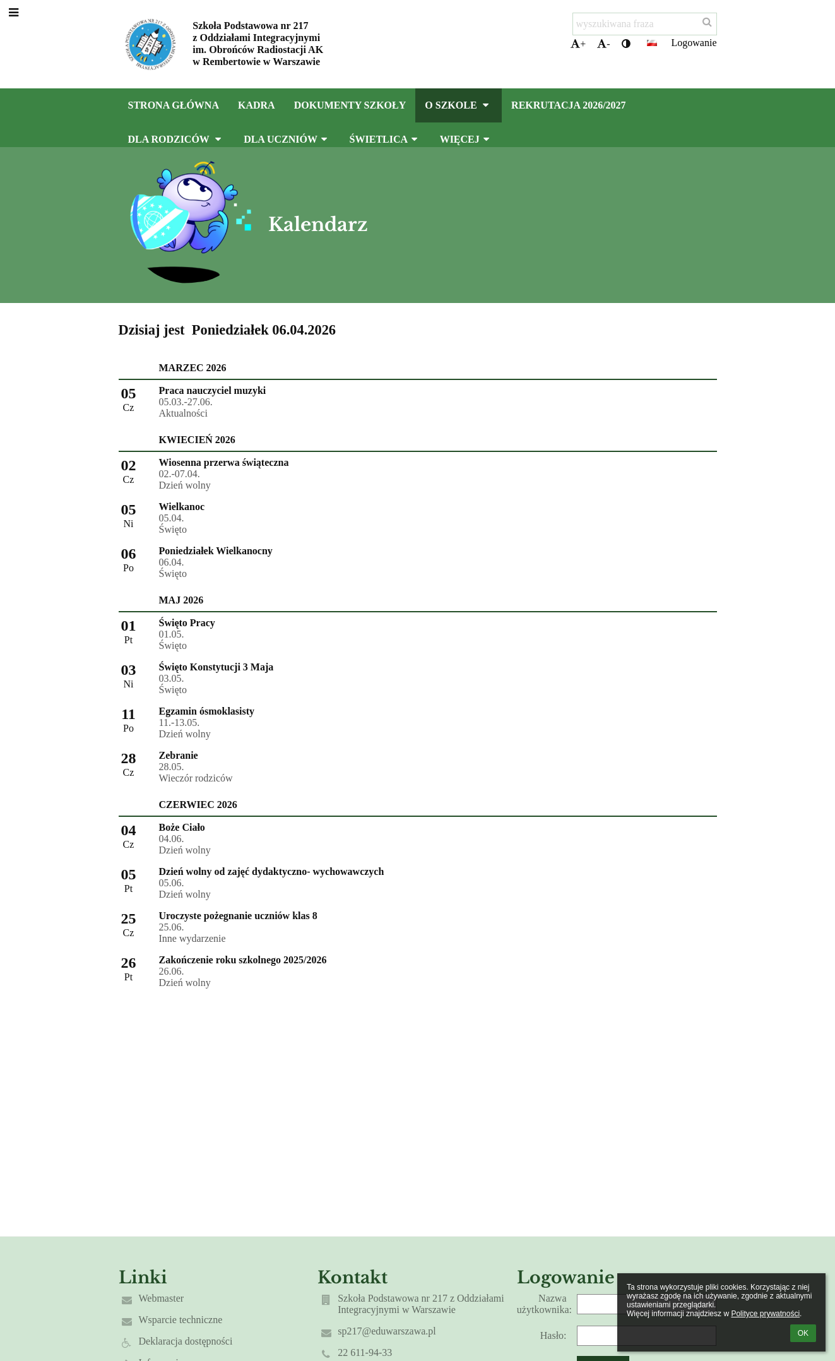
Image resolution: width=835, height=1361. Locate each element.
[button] (652, 43)
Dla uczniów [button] (287, 139)
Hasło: (553, 1335)
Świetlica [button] (385, 139)
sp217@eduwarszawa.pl (387, 1331)
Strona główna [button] (173, 105)
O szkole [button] (458, 105)
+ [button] (578, 44)
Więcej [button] (466, 139)
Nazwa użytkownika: (544, 1304)
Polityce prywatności (765, 1313)
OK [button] (803, 1333)
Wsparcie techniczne (181, 1319)
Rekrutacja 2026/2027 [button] (568, 105)
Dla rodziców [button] (176, 139)
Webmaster (161, 1298)
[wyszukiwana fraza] (644, 24)
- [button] (603, 44)
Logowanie (694, 42)
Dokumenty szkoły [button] (350, 105)
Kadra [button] (256, 105)
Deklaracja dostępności (186, 1341)
